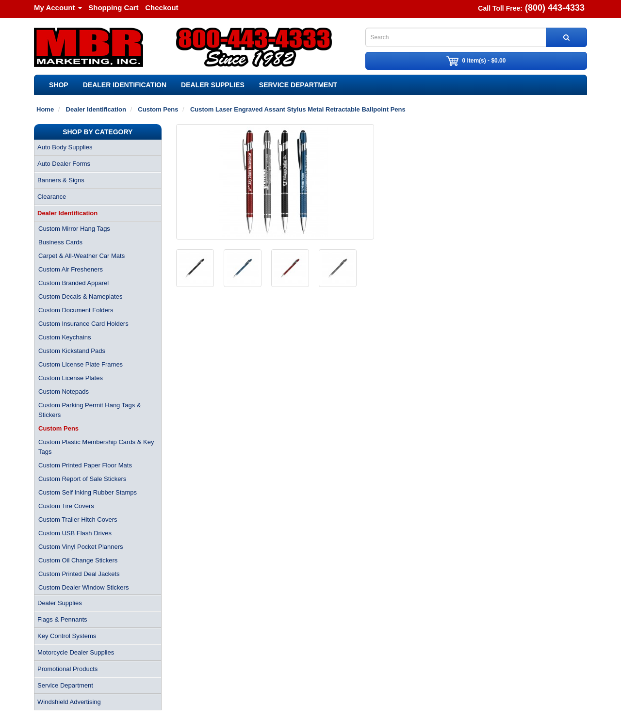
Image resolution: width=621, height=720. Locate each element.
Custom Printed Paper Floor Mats (85, 465)
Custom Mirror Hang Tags (74, 228)
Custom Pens (58, 428)
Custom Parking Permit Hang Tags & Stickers (89, 409)
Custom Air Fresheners (70, 269)
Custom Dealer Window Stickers (83, 587)
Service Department (298, 85)
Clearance (51, 196)
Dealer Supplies (213, 85)
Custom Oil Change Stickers (77, 560)
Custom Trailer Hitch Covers (77, 519)
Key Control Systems (66, 636)
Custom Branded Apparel (73, 283)
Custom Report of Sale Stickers (82, 478)
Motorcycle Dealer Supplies (75, 652)
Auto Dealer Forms (63, 163)
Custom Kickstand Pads (71, 350)
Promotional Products (67, 668)
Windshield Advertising (69, 701)
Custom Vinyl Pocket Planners (80, 546)
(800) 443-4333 (555, 8)
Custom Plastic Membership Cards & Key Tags (96, 446)
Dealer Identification (124, 85)
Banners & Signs (60, 180)
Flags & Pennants (62, 619)
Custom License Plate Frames (80, 364)
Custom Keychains (64, 337)
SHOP (58, 85)
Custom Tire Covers (66, 506)
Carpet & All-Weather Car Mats (81, 255)
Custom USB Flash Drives (75, 533)
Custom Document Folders (76, 310)
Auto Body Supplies (64, 147)
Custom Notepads (63, 391)
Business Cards (60, 242)
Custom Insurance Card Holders (83, 323)
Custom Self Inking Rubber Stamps (87, 492)
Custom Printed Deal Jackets (79, 573)
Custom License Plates (70, 378)
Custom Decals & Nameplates (80, 296)
